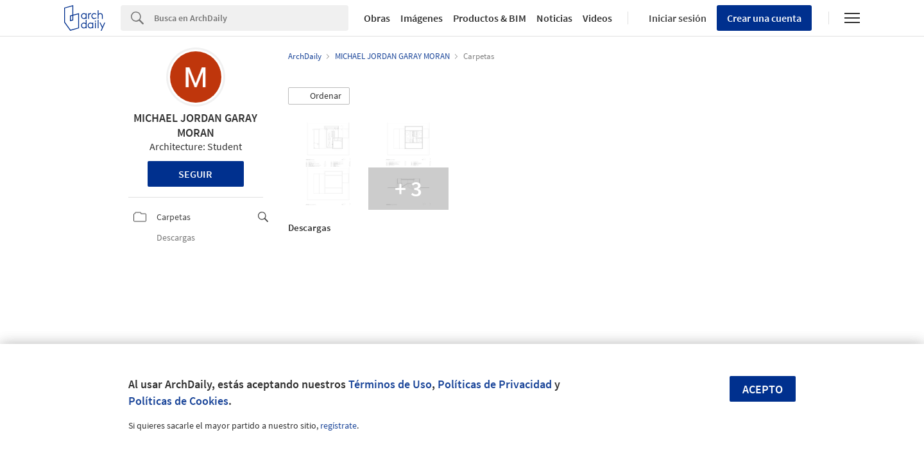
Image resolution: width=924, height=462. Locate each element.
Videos (597, 18)
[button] (319, 96)
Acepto (762, 389)
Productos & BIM (489, 18)
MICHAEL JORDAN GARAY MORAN (195, 125)
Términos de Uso (390, 384)
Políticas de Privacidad (495, 384)
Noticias (554, 18)
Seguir (195, 173)
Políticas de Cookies (178, 400)
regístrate (338, 425)
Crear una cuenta (764, 18)
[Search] (251, 18)
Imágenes (421, 18)
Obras (377, 18)
